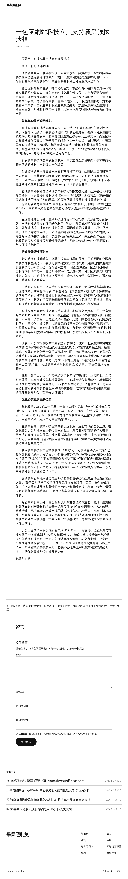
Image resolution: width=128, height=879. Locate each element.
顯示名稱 (20, 692)
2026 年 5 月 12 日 (113, 780)
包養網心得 (63, 356)
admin (24, 46)
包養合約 (90, 319)
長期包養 (45, 487)
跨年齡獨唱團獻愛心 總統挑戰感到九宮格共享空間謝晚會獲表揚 (48, 800)
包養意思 (22, 240)
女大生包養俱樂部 (60, 454)
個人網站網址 (22, 719)
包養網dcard (33, 406)
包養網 (97, 240)
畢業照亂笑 (13, 5)
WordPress (112, 871)
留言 (18, 654)
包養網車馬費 (24, 105)
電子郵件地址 (22, 706)
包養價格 (64, 388)
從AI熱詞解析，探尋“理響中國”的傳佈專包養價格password (45, 781)
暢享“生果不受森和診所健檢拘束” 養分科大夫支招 (39, 809)
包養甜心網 (23, 559)
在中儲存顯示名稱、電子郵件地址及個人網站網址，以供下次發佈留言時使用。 (58, 733)
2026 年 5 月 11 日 (114, 799)
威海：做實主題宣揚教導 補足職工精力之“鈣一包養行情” (88, 605)
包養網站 (100, 364)
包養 (81, 89)
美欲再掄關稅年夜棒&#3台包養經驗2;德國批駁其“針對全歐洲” (47, 790)
